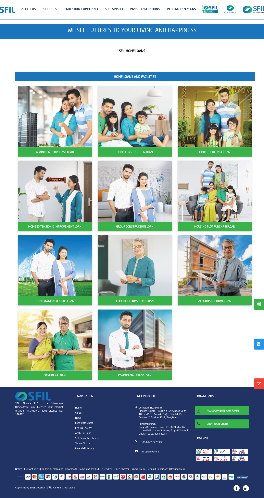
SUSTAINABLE (116, 9)
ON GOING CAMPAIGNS (181, 9)
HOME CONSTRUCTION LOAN (135, 152)
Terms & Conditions (157, 469)
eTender (106, 469)
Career (78, 412)
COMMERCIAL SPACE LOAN (134, 375)
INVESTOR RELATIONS (146, 9)
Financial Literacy (84, 448)
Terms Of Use (82, 443)
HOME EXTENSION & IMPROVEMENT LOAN (54, 226)
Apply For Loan (83, 433)
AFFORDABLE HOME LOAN (214, 301)
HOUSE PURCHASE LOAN (214, 152)
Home (78, 407)
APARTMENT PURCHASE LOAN (55, 152)
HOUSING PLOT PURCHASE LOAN (214, 226)
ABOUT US (30, 9)
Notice (18, 469)
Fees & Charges (83, 427)
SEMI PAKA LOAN (55, 375)
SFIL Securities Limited (87, 438)
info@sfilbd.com (150, 451)
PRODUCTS (51, 9)
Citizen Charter (121, 469)
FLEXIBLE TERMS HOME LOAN (135, 301)
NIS (98, 469)
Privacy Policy (138, 469)
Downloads (71, 469)
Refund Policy (177, 469)
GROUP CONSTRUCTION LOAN (134, 226)
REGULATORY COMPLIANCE (82, 9)
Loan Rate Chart (84, 422)
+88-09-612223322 (152, 442)
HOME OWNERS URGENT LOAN (55, 301)
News (78, 417)
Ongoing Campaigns (52, 469)
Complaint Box (87, 469)
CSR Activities (32, 469)
